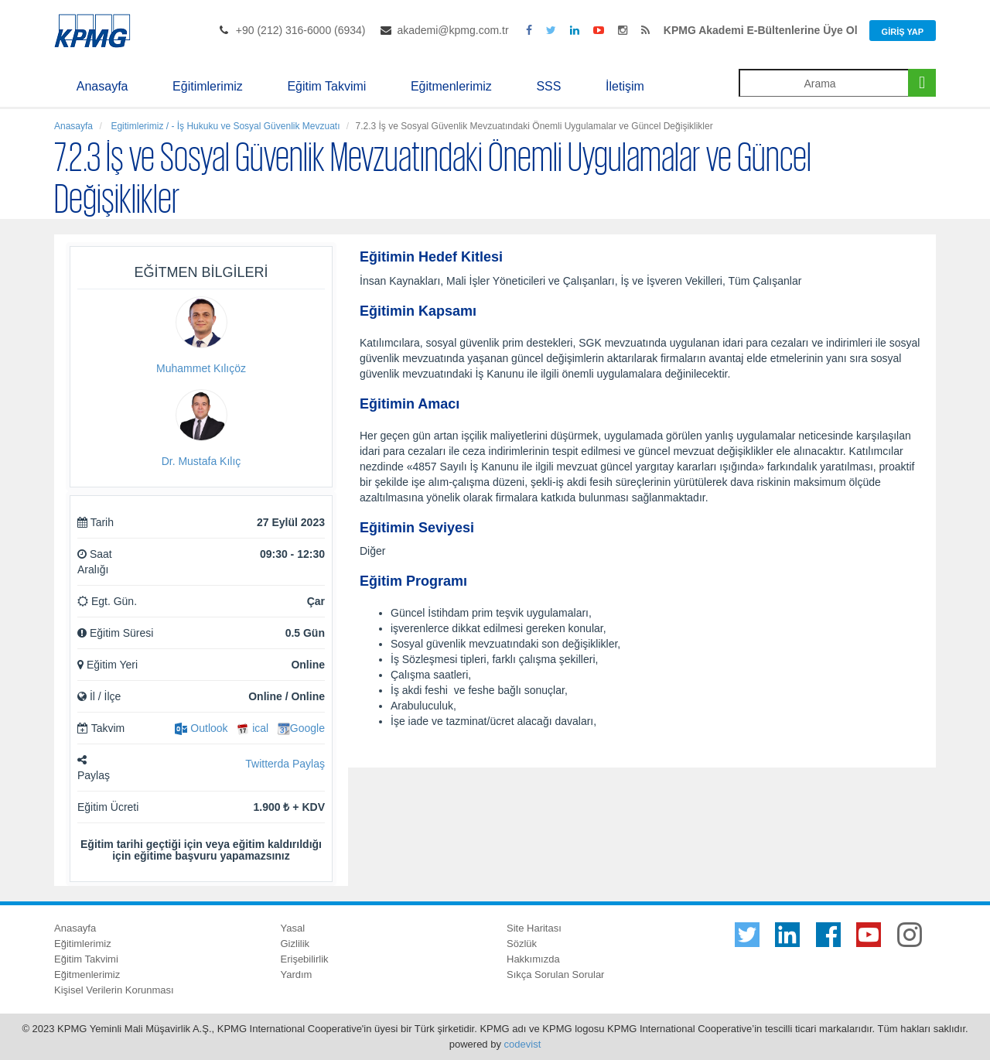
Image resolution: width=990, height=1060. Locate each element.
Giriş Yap (902, 31)
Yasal (293, 928)
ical (252, 728)
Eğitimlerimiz (207, 86)
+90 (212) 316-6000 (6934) (301, 30)
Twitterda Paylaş (285, 763)
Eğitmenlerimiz (451, 86)
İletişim (625, 86)
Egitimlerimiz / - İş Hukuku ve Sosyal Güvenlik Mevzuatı (224, 126)
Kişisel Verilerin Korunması (114, 990)
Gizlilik (295, 943)
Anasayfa (102, 86)
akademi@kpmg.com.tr (452, 30)
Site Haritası (534, 928)
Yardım (296, 974)
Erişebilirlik (305, 959)
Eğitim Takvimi (326, 86)
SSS (548, 86)
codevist (522, 1044)
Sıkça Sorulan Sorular (555, 974)
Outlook (201, 728)
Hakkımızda (533, 959)
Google (301, 728)
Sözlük (522, 943)
